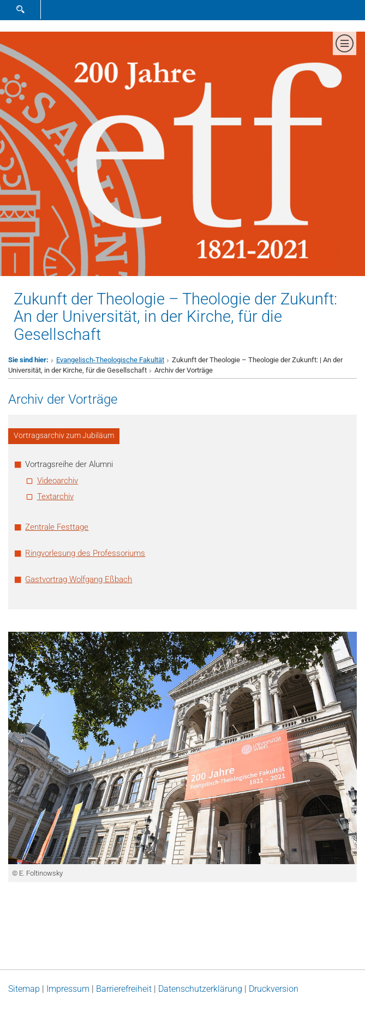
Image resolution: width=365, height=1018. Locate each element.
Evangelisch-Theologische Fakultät (110, 360)
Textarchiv (55, 496)
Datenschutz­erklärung (200, 989)
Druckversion (273, 989)
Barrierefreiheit (124, 989)
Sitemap (24, 989)
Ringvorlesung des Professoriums (85, 553)
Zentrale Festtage (56, 527)
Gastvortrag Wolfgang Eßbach (78, 579)
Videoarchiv (57, 481)
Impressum (67, 989)
